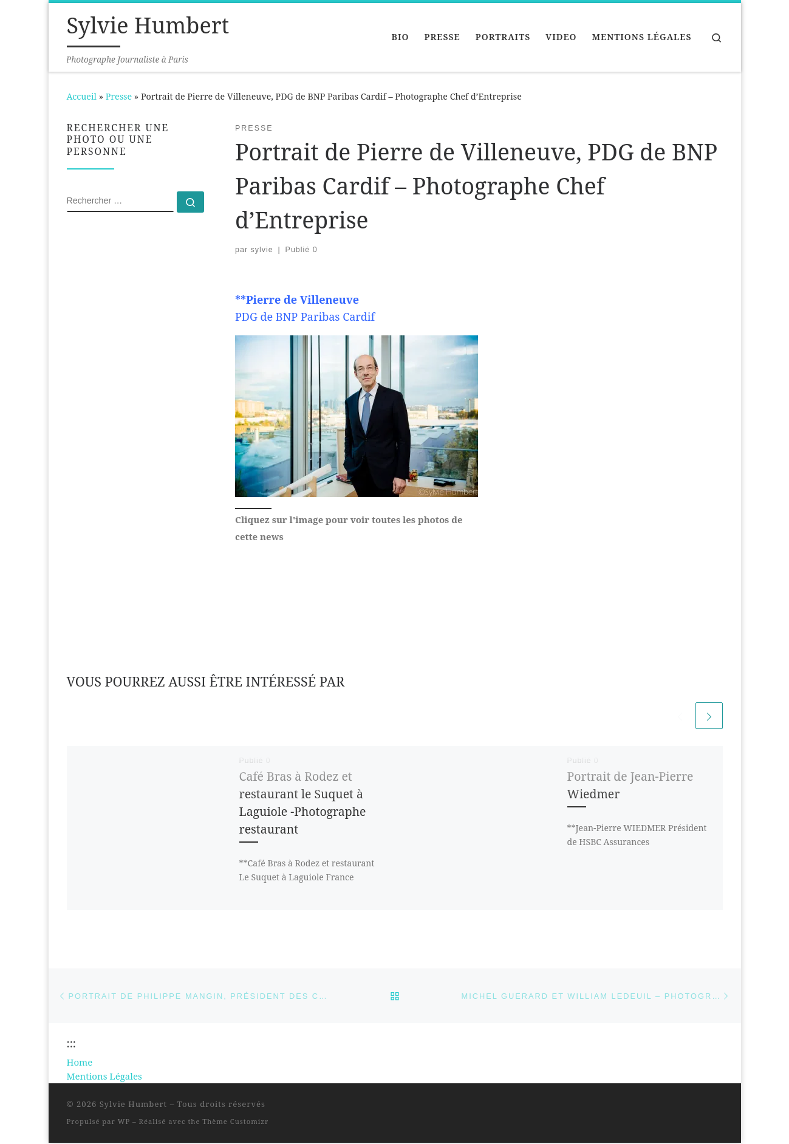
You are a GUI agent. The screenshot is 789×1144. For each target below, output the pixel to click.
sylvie (262, 249)
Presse (119, 96)
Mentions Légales (104, 1077)
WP (124, 1123)
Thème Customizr (235, 1123)
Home (80, 1063)
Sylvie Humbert (134, 1105)
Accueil (82, 96)
